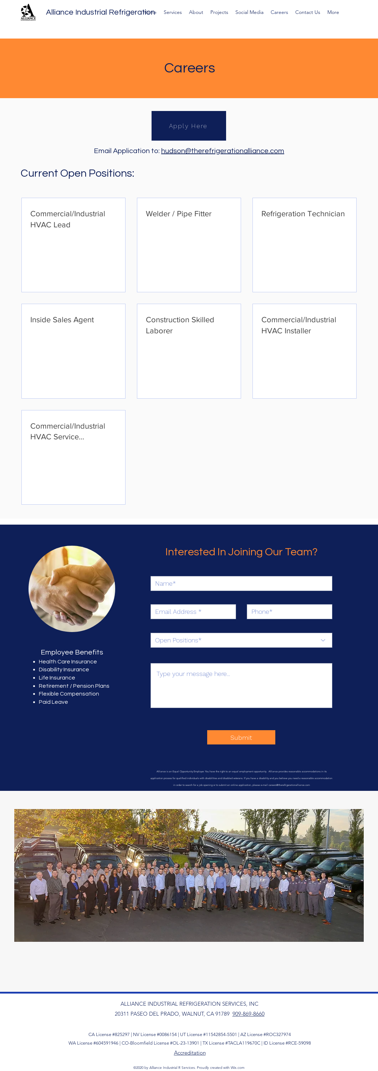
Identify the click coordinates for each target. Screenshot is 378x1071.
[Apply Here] (189, 126)
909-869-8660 (249, 1013)
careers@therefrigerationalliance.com (289, 785)
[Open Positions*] (241, 640)
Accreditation (190, 1052)
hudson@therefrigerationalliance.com (222, 151)
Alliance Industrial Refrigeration (100, 12)
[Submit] (241, 737)
